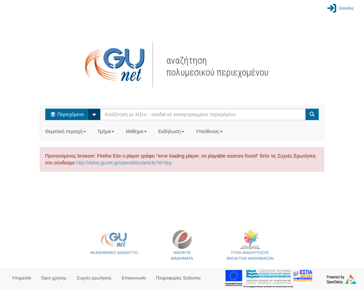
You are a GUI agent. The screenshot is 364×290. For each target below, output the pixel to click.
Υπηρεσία (21, 277)
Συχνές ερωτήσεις (94, 277)
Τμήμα (107, 131)
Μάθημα (137, 131)
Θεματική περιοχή (66, 131)
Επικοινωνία (134, 277)
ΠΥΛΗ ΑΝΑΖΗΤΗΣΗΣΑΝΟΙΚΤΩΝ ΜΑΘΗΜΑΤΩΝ (250, 244)
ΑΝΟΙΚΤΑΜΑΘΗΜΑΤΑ (182, 244)
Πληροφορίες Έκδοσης (178, 277)
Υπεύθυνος (209, 131)
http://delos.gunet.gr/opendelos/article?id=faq (123, 162)
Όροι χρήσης (54, 277)
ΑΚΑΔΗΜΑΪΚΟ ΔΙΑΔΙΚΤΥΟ (114, 242)
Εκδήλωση (172, 131)
